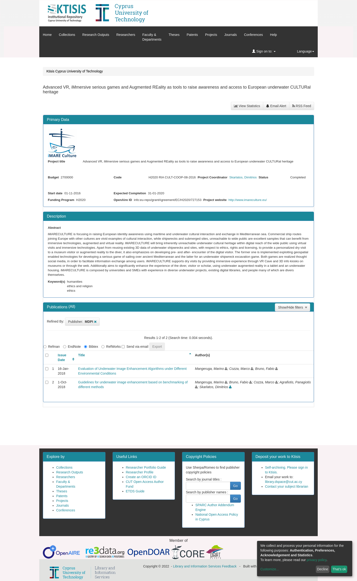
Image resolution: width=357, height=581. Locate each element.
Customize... (269, 569)
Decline (322, 569)
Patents (192, 35)
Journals (230, 35)
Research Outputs (95, 35)
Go (235, 486)
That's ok (339, 569)
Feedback (229, 566)
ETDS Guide (135, 491)
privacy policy (317, 560)
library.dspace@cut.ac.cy (283, 482)
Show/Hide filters (292, 307)
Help (273, 35)
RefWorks (111, 346)
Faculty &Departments (151, 37)
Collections (67, 35)
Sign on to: (264, 51)
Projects (211, 35)
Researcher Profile (140, 472)
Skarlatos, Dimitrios (243, 177)
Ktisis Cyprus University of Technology (74, 71)
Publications (58, 307)
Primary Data (58, 120)
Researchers (125, 35)
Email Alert (276, 106)
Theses (174, 35)
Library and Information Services (197, 566)
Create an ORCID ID (141, 477)
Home (47, 35)
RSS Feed (301, 106)
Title (81, 355)
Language (305, 51)
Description (56, 216)
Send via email (135, 346)
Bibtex (91, 346)
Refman (51, 346)
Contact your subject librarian (286, 486)
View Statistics (247, 106)
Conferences (253, 35)
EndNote (72, 346)
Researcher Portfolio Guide (146, 467)
